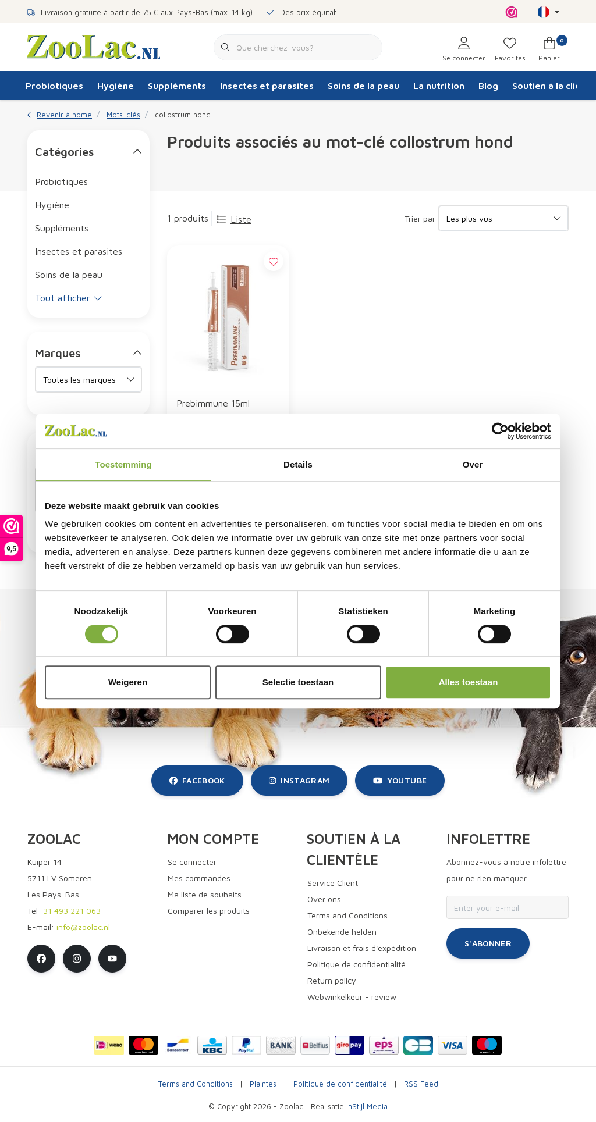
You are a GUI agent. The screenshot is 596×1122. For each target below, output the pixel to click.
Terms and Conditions (195, 1084)
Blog (488, 85)
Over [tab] (473, 464)
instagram (299, 780)
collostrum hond (183, 115)
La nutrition (438, 85)
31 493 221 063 (72, 911)
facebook (197, 780)
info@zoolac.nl (83, 927)
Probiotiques (54, 85)
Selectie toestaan (298, 682)
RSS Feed (421, 1084)
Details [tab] (298, 464)
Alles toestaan (468, 682)
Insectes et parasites (267, 85)
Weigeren (127, 682)
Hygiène (115, 85)
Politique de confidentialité (340, 1084)
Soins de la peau (363, 85)
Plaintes (263, 1084)
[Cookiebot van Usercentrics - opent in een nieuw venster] (500, 431)
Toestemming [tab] (123, 464)
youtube (400, 780)
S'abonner (488, 943)
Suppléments (177, 85)
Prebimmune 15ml (213, 403)
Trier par (420, 218)
